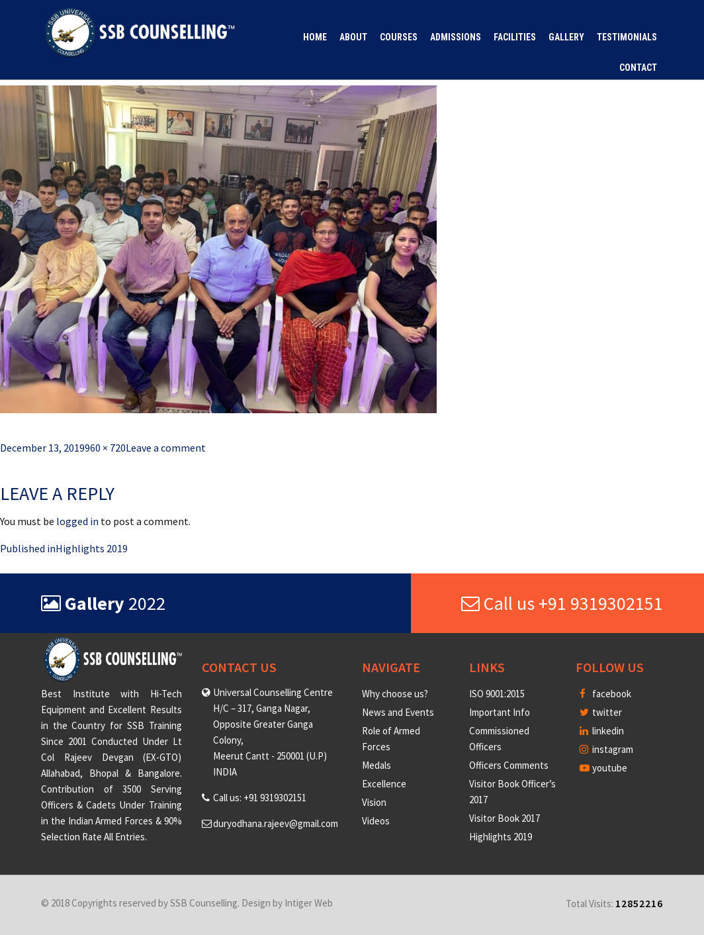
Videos (376, 820)
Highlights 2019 (500, 836)
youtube (603, 768)
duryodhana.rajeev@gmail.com (275, 823)
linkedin (602, 730)
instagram (606, 749)
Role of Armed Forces (391, 738)
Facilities (515, 37)
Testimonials (627, 37)
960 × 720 (105, 447)
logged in (77, 521)
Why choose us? (395, 693)
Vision (374, 802)
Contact (638, 67)
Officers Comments (509, 765)
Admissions (455, 37)
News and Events (398, 712)
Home (315, 37)
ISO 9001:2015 (497, 693)
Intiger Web (309, 903)
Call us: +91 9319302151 (259, 797)
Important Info (499, 712)
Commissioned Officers (499, 738)
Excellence (384, 783)
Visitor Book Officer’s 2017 (512, 791)
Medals (376, 765)
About (353, 37)
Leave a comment (166, 447)
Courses (399, 37)
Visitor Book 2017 (504, 818)
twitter (601, 712)
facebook (605, 693)
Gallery (566, 37)
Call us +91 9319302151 (562, 603)
